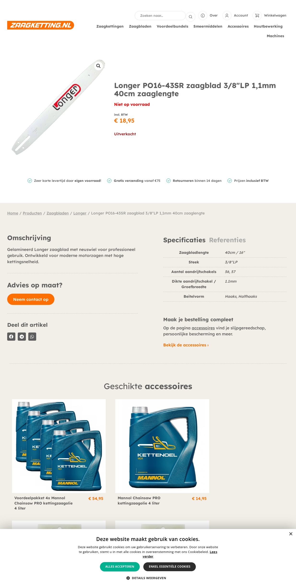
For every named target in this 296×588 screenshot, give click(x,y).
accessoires (203, 327)
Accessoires (239, 26)
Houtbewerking (269, 26)
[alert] (148, 558)
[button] (98, 65)
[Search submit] (190, 15)
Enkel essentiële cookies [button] (169, 566)
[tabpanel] (224, 277)
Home (12, 212)
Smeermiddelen (209, 26)
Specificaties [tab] (184, 239)
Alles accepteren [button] (119, 566)
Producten (32, 212)
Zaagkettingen (111, 26)
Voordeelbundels (174, 26)
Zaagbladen (141, 26)
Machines (276, 35)
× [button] (290, 534)
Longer (80, 212)
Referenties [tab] (227, 239)
